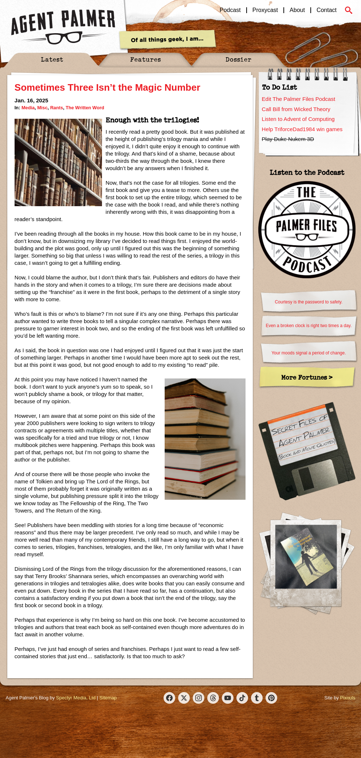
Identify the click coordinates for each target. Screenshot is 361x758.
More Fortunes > (307, 377)
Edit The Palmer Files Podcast (298, 99)
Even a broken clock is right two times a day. (309, 325)
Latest (52, 59)
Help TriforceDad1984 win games (302, 129)
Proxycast (265, 10)
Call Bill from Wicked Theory (296, 109)
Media (28, 107)
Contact (327, 10)
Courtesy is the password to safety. (308, 302)
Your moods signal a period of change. (308, 353)
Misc (42, 107)
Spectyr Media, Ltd (75, 697)
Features (145, 59)
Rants (56, 107)
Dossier (238, 59)
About (297, 10)
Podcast (230, 10)
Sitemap (108, 697)
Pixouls (348, 697)
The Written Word (85, 107)
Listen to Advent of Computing (298, 119)
